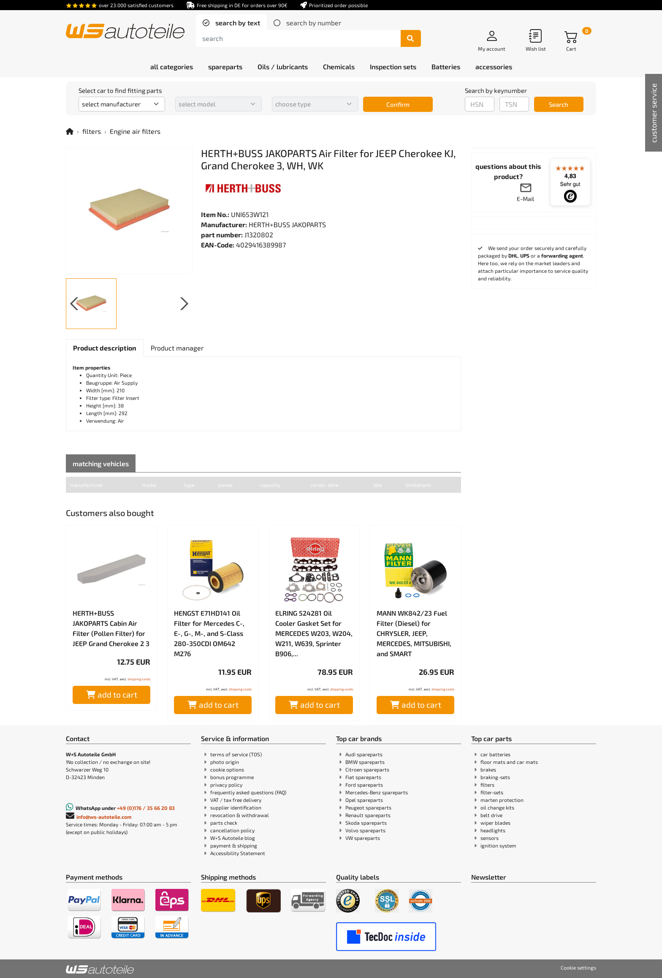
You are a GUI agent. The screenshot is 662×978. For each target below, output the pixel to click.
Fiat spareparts (363, 777)
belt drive (491, 815)
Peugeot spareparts (368, 807)
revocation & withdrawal (239, 815)
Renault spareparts (368, 815)
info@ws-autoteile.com (104, 817)
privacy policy (226, 785)
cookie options (227, 769)
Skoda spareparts (366, 823)
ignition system (498, 845)
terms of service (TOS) (236, 754)
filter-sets (491, 792)
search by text (237, 23)
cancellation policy (232, 830)
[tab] (231, 22)
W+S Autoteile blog (232, 838)
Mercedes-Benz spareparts (376, 792)
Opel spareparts (364, 800)
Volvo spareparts (365, 830)
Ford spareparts (364, 785)
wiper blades (495, 823)
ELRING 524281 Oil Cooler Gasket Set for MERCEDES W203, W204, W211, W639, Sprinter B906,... (314, 633)
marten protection (502, 800)
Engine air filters (135, 131)
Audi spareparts (364, 754)
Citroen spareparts (367, 769)
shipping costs (139, 679)
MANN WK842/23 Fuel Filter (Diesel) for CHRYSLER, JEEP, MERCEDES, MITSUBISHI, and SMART (414, 633)
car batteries (495, 754)
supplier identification (235, 807)
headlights (492, 830)
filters (91, 131)
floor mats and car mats (509, 762)
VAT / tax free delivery (235, 800)
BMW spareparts (365, 762)
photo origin (224, 762)
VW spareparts (362, 838)
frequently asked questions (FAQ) (248, 792)
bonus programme (232, 777)
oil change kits (497, 807)
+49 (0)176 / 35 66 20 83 (146, 808)
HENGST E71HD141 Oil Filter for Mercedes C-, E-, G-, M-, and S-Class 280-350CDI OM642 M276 (209, 633)
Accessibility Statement (237, 853)
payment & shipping (233, 845)
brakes (488, 769)
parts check (223, 823)
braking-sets (495, 777)
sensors (489, 838)
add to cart (111, 694)
